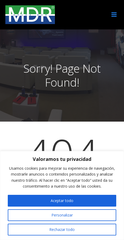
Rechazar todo (62, 229)
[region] (62, 195)
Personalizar (62, 215)
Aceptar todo (62, 200)
